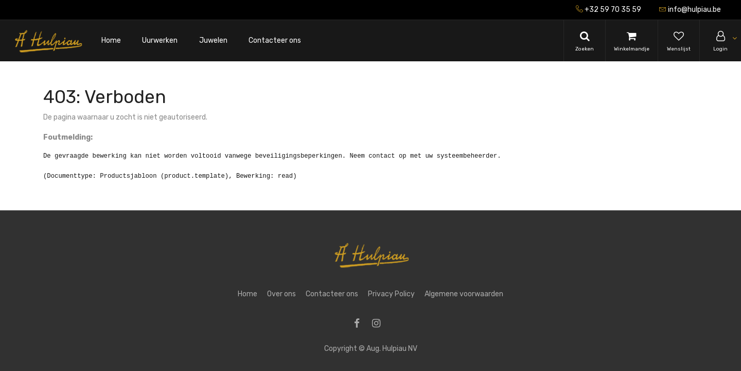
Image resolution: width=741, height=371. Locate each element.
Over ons (281, 294)
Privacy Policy (391, 294)
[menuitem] (111, 41)
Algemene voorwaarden (464, 294)
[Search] (584, 40)
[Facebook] (360, 324)
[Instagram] (379, 324)
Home (247, 294)
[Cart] (632, 40)
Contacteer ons (332, 294)
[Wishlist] (678, 40)
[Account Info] (720, 40)
